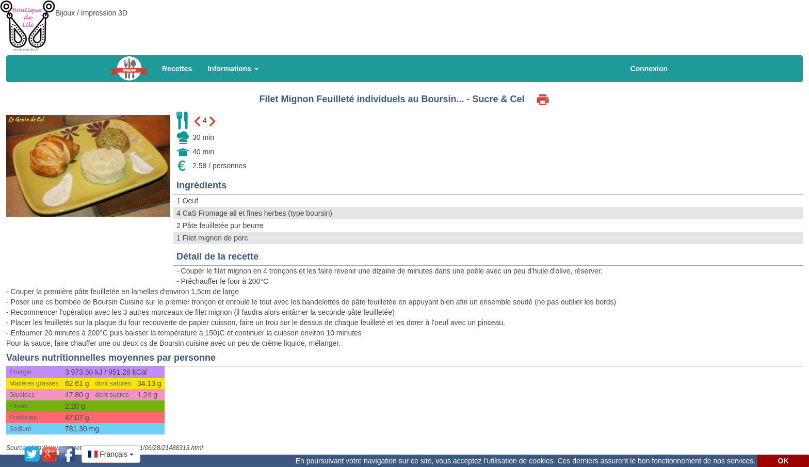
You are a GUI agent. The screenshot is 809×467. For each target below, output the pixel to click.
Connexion (649, 69)
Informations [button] (232, 69)
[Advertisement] (404, 23)
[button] (111, 454)
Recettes (177, 69)
